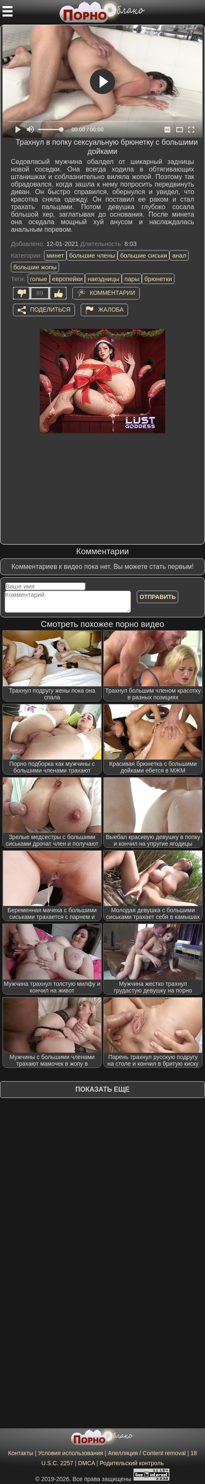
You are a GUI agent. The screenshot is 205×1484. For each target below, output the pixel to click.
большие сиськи (143, 255)
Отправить (157, 597)
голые (38, 278)
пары (131, 278)
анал (179, 255)
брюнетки (158, 278)
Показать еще (102, 1089)
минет (55, 255)
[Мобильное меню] (7, 11)
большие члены (92, 255)
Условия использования (70, 1453)
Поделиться (50, 309)
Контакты (20, 1453)
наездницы (103, 278)
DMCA (86, 1463)
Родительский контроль (132, 1463)
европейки (67, 278)
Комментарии (112, 292)
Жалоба (110, 309)
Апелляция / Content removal (147, 1453)
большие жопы (34, 267)
